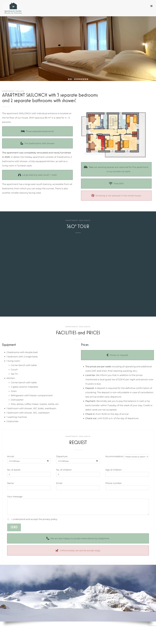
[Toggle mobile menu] (151, 6)
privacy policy (50, 519)
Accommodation (127, 456)
